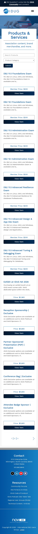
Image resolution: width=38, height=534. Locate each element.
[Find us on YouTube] (21, 473)
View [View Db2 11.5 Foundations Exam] (19, 93)
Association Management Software (19, 521)
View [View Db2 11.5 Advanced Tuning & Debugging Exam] (19, 273)
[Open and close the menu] (28, 11)
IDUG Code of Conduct (19, 493)
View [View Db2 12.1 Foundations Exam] (19, 122)
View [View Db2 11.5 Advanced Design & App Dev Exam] (19, 242)
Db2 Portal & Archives (19, 490)
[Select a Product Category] (19, 60)
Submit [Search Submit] (8, 65)
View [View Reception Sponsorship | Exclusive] (19, 333)
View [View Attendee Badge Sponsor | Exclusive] (19, 428)
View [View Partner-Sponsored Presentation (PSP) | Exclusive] (19, 368)
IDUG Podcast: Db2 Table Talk (19, 497)
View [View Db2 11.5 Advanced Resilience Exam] (19, 210)
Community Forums (19, 486)
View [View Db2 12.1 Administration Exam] (19, 179)
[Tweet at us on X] (12, 473)
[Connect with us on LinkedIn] (17, 473)
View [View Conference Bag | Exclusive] (19, 396)
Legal (22, 530)
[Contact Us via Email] (25, 473)
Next (33, 438)
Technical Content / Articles (19, 504)
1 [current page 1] (11, 438)
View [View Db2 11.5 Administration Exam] (19, 150)
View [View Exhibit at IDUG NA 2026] (19, 302)
